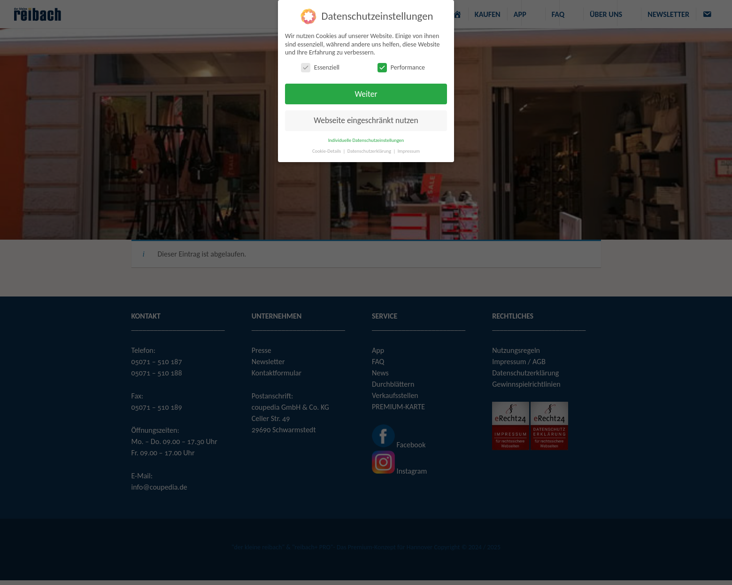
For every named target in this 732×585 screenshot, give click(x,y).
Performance (401, 67)
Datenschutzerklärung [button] (370, 151)
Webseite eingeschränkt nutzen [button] (366, 120)
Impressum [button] (409, 151)
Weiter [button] (365, 94)
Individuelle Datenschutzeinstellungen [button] (366, 140)
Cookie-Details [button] (327, 151)
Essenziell (320, 67)
